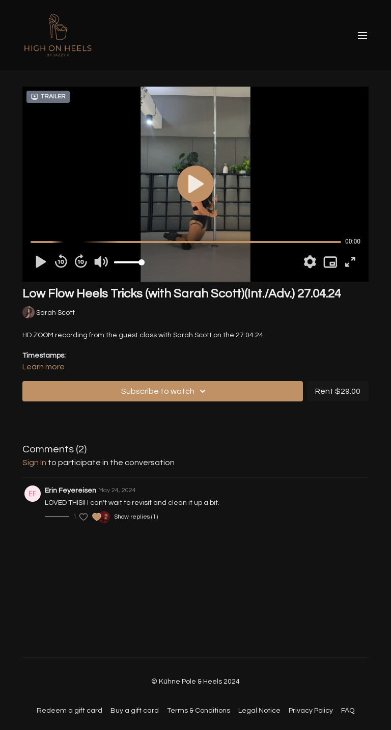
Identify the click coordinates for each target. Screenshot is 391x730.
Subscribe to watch (165, 391)
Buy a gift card (134, 710)
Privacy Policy (311, 710)
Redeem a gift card (69, 710)
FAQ (347, 710)
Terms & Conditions (198, 710)
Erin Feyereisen (70, 490)
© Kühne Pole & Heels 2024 (195, 681)
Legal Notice (259, 710)
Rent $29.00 (337, 391)
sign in (34, 462)
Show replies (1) (136, 516)
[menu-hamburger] (362, 35)
